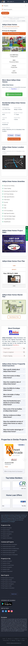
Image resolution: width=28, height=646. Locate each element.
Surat (22, 518)
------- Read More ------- (14, 89)
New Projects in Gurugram (8, 577)
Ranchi (17, 518)
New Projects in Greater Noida (9, 582)
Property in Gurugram (7, 561)
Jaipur (2, 516)
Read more (14, 594)
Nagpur (20, 516)
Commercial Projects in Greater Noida (10, 548)
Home (4, 17)
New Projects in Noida (7, 579)
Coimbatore (23, 515)
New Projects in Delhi (7, 586)
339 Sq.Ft (14, 269)
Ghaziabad (10, 17)
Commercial (9, 445)
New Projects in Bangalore (8, 584)
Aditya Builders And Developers (11, 26)
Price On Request (9, 31)
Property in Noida (6, 563)
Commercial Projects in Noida (8, 546)
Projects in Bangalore (7, 534)
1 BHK (14, 265)
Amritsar (12, 515)
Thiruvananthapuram (6, 520)
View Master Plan (14, 317)
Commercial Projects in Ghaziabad (9, 554)
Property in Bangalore (7, 567)
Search (6, 13)
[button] (24, 459)
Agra (2, 515)
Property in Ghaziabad (7, 571)
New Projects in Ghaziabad (8, 588)
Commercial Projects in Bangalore (9, 550)
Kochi (11, 516)
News (23, 640)
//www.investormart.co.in (15, 643)
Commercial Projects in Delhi (8, 552)
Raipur (13, 518)
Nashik (24, 516)
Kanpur (6, 516)
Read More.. (16, 345)
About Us (10, 638)
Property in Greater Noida (8, 565)
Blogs (19, 640)
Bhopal (17, 515)
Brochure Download (15, 94)
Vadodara (14, 520)
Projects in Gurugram (7, 527)
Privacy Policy (6, 640)
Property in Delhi (6, 569)
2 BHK (14, 285)
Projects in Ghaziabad (7, 538)
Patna (3, 518)
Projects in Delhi (5, 536)
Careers (23, 638)
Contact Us (16, 638)
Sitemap (13, 640)
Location (10, 1)
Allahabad (7, 515)
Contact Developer (14, 33)
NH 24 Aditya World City (19, 17)
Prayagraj (8, 518)
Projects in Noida (6, 529)
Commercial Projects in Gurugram (9, 544)
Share (10, 135)
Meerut (15, 516)
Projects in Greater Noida (7, 531)
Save (17, 135)
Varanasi (20, 520)
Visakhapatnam (4, 521)
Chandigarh (12, 521)
